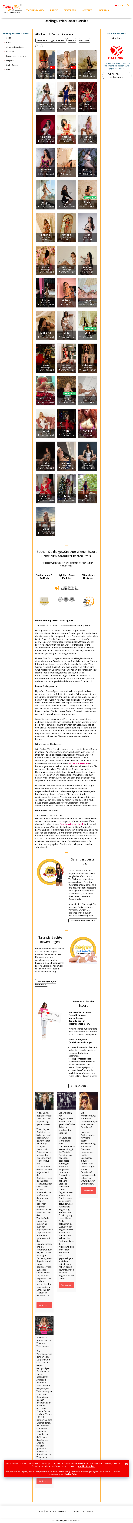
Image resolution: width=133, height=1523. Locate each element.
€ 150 (8, 38)
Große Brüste (12, 65)
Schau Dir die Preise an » (83, 920)
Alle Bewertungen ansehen (50, 40)
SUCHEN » (117, 37)
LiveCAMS (90, 1511)
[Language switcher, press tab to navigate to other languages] (119, 5)
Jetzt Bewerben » (79, 1085)
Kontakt (87, 10)
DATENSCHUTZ (65, 1511)
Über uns (103, 10)
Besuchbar (84, 40)
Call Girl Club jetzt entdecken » (117, 75)
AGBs (41, 1511)
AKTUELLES (79, 1511)
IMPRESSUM (51, 1511)
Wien (8, 69)
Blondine (10, 51)
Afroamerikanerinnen (15, 47)
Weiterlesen (44, 1305)
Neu (39, 46)
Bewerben (70, 10)
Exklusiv (72, 40)
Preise (54, 10)
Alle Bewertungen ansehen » (45, 983)
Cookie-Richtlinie (86, 1466)
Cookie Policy (70, 1474)
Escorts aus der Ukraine (16, 56)
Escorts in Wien (34, 10)
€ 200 (8, 42)
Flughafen (10, 60)
